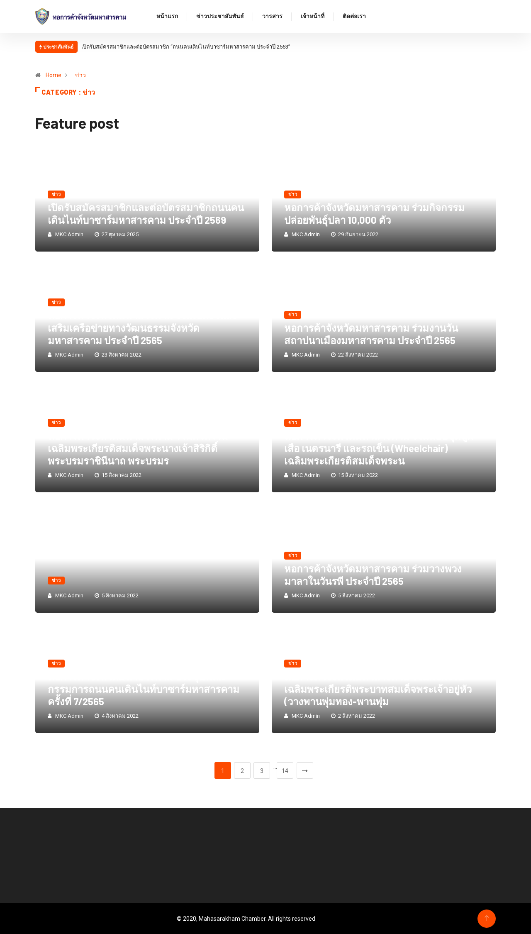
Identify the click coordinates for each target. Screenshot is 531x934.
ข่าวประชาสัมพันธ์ (220, 16)
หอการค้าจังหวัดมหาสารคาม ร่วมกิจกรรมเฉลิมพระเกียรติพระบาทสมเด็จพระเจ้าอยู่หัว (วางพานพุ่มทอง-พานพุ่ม (378, 688)
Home (53, 75)
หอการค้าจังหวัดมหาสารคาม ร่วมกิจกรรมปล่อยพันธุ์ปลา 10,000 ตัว (374, 213)
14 (285, 771)
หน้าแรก (167, 16)
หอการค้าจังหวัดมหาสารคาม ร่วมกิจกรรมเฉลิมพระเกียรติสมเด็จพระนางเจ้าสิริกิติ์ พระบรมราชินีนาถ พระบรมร (138, 448)
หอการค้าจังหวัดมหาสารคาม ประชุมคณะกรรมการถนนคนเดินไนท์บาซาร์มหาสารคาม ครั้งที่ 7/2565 (143, 688)
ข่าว (80, 75)
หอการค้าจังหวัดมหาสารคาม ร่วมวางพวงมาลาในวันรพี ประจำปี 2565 (373, 574)
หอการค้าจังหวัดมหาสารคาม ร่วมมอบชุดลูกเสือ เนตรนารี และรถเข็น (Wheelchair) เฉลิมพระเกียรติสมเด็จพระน (378, 448)
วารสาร (272, 16)
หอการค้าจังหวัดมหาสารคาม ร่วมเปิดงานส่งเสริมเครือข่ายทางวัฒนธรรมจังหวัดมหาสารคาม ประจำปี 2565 (142, 327)
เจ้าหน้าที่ (312, 16)
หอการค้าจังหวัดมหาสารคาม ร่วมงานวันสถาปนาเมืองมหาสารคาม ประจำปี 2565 (371, 334)
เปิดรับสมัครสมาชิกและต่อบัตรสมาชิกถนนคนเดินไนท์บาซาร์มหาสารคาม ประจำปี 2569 (146, 213)
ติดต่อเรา (354, 16)
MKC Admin (69, 234)
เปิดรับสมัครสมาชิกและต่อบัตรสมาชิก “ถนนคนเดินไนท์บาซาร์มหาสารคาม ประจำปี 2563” (185, 47)
